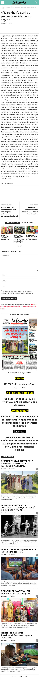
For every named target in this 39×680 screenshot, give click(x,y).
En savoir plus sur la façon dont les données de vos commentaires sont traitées (18, 307)
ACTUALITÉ (9, 7)
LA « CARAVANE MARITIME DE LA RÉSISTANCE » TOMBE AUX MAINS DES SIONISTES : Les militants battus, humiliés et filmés (19, 239)
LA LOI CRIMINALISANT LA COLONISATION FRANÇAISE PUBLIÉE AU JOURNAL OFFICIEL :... (18, 508)
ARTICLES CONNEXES (12, 222)
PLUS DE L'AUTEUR (27, 222)
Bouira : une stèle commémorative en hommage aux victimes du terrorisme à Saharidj (9, 211)
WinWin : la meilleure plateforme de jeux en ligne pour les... (18, 550)
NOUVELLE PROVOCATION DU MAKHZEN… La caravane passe (6, 237)
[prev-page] (18, 246)
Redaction (4, 468)
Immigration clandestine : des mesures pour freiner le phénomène (29, 210)
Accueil (2, 7)
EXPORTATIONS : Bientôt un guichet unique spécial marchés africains (31, 237)
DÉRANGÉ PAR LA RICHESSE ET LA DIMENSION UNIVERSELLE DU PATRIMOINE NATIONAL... (17, 463)
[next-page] (21, 246)
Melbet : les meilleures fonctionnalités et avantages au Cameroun (16, 635)
